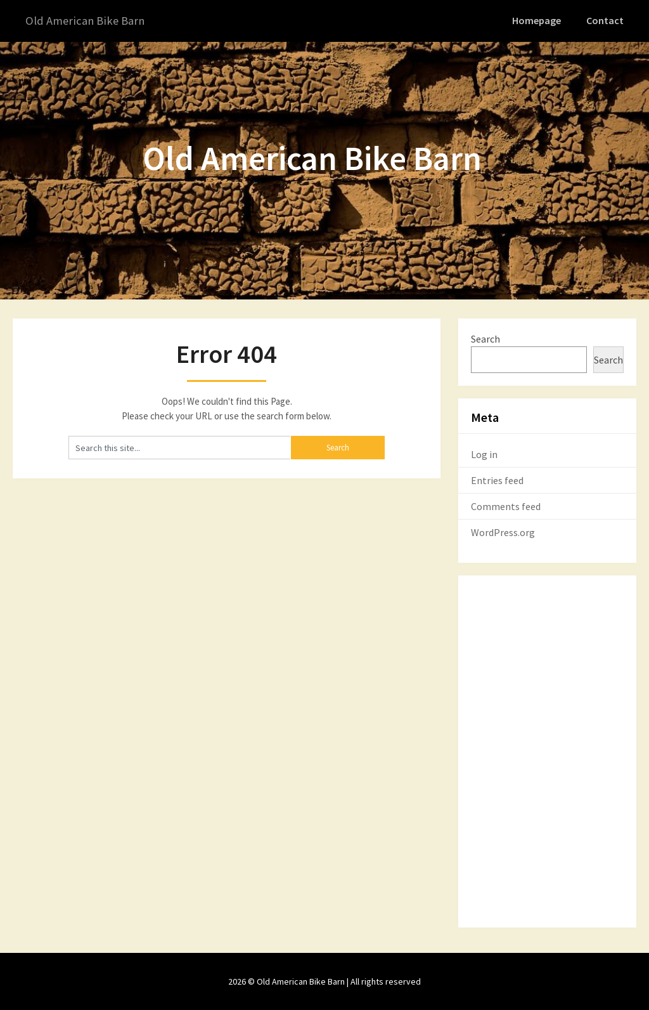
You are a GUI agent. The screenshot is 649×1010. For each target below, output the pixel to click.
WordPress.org (503, 531)
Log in (484, 453)
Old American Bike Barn (87, 21)
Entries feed (497, 479)
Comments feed (506, 505)
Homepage (539, 20)
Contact (606, 20)
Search (485, 338)
